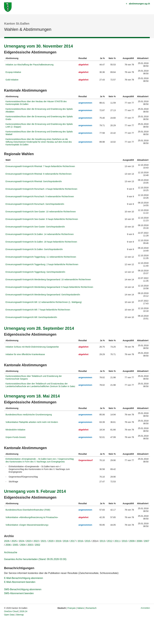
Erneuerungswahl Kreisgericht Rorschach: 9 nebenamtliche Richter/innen (40, 196)
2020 (51, 541)
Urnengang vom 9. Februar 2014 (35, 491)
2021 (43, 541)
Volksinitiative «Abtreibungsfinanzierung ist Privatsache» (32, 517)
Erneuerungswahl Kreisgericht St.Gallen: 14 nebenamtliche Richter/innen (40, 234)
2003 (30, 545)
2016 (80, 541)
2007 (146, 541)
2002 (37, 545)
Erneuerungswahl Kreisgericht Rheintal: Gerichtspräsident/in (34, 181)
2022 (36, 541)
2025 (14, 541)
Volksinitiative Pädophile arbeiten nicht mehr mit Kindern (32, 422)
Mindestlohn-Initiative (15, 429)
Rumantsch (91, 608)
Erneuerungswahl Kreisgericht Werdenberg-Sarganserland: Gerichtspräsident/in (43, 294)
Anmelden (145, 608)
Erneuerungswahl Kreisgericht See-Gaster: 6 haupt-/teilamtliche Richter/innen (42, 219)
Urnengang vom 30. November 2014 (38, 46)
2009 (132, 541)
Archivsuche (10, 552)
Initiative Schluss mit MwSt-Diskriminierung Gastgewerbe (32, 347)
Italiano (80, 608)
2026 (6, 541)
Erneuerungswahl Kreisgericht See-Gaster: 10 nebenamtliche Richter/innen (41, 211)
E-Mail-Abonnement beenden (19, 582)
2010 (124, 541)
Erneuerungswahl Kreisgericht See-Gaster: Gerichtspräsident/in (35, 226)
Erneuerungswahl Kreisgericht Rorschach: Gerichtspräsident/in (35, 204)
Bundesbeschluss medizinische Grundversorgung (29, 414)
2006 (8, 545)
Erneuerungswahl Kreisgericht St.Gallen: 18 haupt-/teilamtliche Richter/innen (41, 242)
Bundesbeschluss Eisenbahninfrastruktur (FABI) (28, 510)
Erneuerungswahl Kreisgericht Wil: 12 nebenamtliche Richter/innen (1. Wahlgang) (44, 302)
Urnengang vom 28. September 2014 (39, 328)
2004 (23, 545)
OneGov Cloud (11, 611)
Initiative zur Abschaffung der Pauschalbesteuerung (30, 64)
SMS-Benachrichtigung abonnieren (22, 589)
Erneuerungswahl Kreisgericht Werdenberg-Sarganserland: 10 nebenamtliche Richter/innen (48, 279)
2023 (29, 541)
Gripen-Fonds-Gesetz (16, 437)
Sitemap (20, 614)
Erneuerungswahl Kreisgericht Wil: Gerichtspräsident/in (31, 317)
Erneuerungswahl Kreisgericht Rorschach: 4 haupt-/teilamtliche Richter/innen (41, 189)
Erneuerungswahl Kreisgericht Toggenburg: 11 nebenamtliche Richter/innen (41, 257)
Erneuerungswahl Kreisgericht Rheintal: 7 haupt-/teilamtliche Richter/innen (40, 166)
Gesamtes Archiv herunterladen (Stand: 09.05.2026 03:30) (35, 559)
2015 (87, 541)
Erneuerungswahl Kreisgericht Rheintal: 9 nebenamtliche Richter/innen (39, 174)
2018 (65, 541)
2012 (109, 541)
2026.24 (23, 611)
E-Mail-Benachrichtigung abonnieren (23, 578)
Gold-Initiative (12, 79)
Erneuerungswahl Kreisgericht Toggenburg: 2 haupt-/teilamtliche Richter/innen (42, 264)
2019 (58, 541)
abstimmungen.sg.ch (139, 3)
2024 (21, 541)
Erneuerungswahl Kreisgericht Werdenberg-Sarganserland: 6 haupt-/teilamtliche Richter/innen (49, 287)
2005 (15, 545)
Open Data (9, 614)
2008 (139, 541)
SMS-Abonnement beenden (19, 593)
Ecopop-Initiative (13, 72)
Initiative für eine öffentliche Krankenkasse (25, 354)
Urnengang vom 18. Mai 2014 (32, 396)
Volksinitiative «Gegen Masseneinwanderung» (27, 525)
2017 (73, 541)
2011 (117, 541)
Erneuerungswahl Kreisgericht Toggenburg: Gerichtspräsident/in (35, 272)
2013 (102, 541)
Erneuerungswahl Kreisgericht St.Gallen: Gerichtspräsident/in (34, 249)
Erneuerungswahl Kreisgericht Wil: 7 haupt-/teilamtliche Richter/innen (38, 309)
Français (72, 608)
